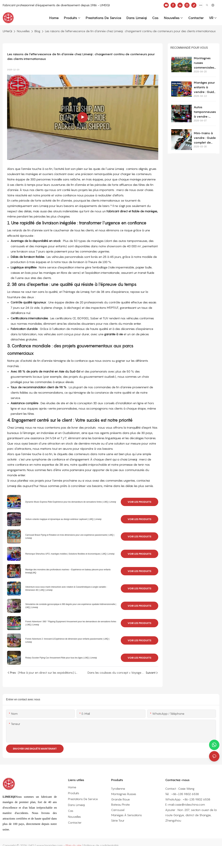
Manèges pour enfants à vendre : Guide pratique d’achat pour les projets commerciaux (205, 87)
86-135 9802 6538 (186, 794)
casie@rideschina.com (189, 804)
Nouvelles (23, 31)
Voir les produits (139, 502)
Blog (37, 31)
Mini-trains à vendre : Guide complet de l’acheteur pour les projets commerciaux (205, 138)
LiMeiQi (7, 31)
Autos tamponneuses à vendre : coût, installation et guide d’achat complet (205, 112)
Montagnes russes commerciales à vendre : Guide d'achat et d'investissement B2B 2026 (204, 63)
